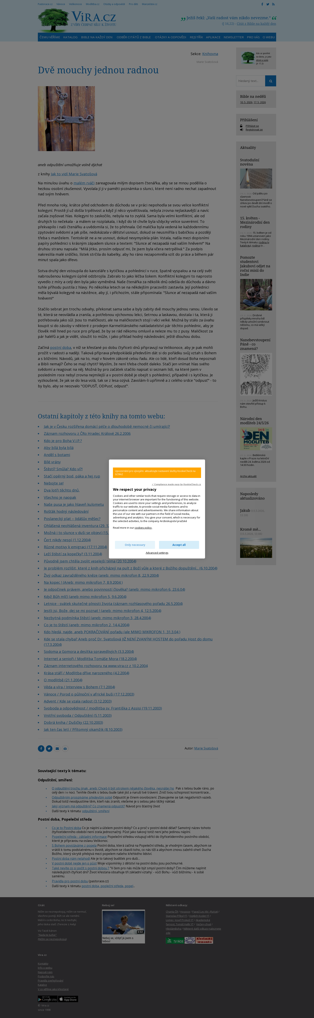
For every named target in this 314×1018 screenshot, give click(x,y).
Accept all (179, 545)
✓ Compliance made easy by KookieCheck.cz (176, 484)
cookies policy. (143, 527)
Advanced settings (157, 552)
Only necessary (135, 545)
